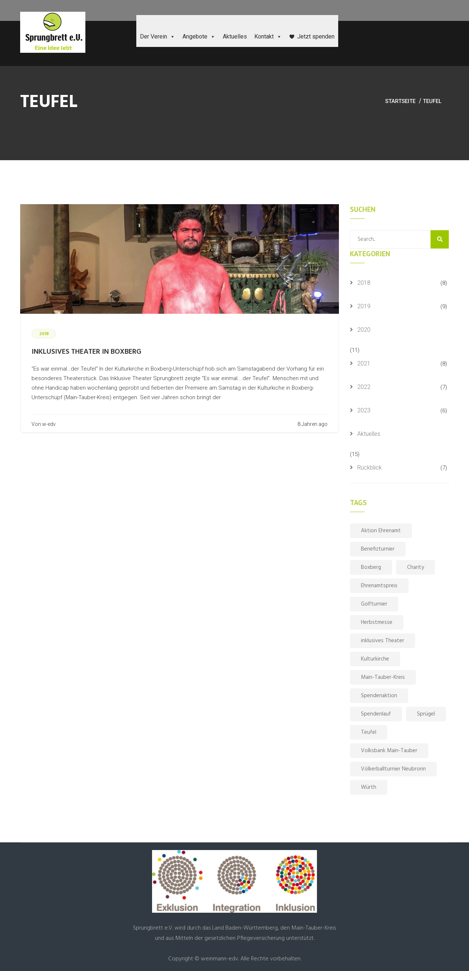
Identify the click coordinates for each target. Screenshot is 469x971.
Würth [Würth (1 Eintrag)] (368, 787)
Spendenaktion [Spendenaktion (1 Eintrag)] (379, 695)
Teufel (432, 101)
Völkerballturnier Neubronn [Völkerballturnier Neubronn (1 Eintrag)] (393, 769)
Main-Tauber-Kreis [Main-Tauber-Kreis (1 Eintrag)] (383, 677)
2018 (363, 282)
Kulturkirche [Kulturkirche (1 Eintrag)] (375, 659)
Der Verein (157, 36)
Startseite (400, 101)
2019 (363, 306)
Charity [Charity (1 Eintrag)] (415, 567)
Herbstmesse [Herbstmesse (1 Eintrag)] (376, 622)
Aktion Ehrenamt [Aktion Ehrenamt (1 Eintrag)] (381, 530)
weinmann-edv (219, 959)
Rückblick (369, 467)
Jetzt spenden (316, 36)
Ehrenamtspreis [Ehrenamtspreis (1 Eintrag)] (379, 585)
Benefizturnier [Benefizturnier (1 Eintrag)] (378, 549)
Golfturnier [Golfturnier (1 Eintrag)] (374, 604)
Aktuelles (235, 36)
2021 (363, 363)
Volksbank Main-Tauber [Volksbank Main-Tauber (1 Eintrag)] (389, 750)
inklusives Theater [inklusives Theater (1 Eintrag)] (382, 640)
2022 (363, 386)
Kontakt (268, 36)
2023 (363, 410)
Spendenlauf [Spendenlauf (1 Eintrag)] (376, 714)
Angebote (198, 36)
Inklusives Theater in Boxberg (86, 351)
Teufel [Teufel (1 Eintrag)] (368, 732)
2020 (363, 329)
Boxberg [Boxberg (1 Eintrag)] (371, 567)
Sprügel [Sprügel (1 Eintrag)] (426, 714)
